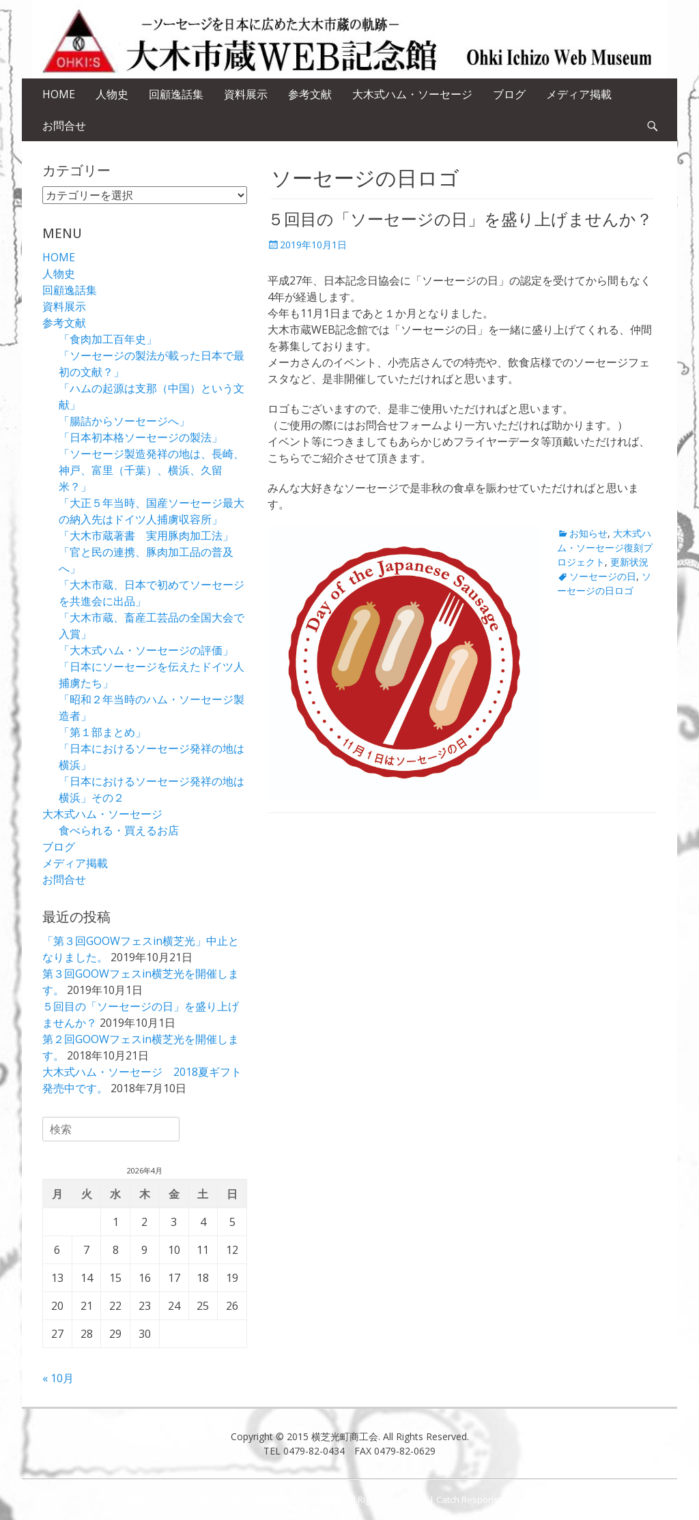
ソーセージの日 (602, 576)
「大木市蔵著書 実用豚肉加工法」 (146, 535)
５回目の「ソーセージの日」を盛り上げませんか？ (460, 219)
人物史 (112, 94)
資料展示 (246, 94)
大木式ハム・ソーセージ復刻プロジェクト (605, 547)
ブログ (509, 94)
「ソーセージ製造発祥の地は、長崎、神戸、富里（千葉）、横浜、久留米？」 (151, 470)
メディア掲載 (579, 94)
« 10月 (58, 1378)
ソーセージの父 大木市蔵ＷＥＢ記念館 (262, 1499)
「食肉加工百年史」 (108, 339)
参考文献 (310, 94)
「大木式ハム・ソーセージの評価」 (146, 650)
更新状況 (629, 561)
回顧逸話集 (176, 94)
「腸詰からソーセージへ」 (124, 420)
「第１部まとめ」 (102, 732)
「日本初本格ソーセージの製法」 (141, 437)
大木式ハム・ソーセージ (412, 94)
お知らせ (588, 533)
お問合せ (64, 125)
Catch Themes (557, 1499)
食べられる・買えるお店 (119, 830)
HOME (58, 94)
